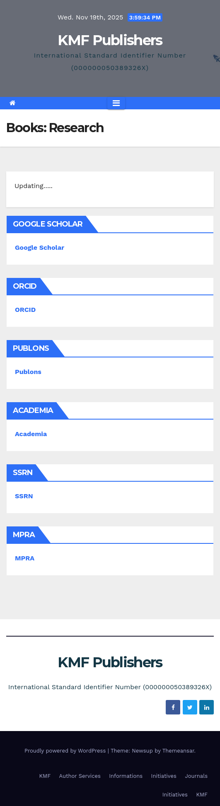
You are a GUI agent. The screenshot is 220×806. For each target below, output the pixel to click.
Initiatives (163, 776)
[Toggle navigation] (116, 103)
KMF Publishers (110, 40)
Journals (196, 776)
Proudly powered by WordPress (66, 751)
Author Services (80, 776)
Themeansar (178, 751)
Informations (126, 776)
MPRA (24, 558)
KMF (45, 776)
